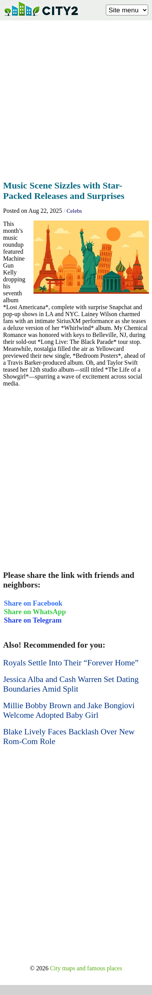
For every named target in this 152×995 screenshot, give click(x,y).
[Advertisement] (76, 98)
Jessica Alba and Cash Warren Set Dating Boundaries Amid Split (71, 684)
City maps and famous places (86, 968)
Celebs (74, 211)
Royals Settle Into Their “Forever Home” (71, 662)
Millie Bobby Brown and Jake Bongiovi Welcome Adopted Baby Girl (69, 710)
